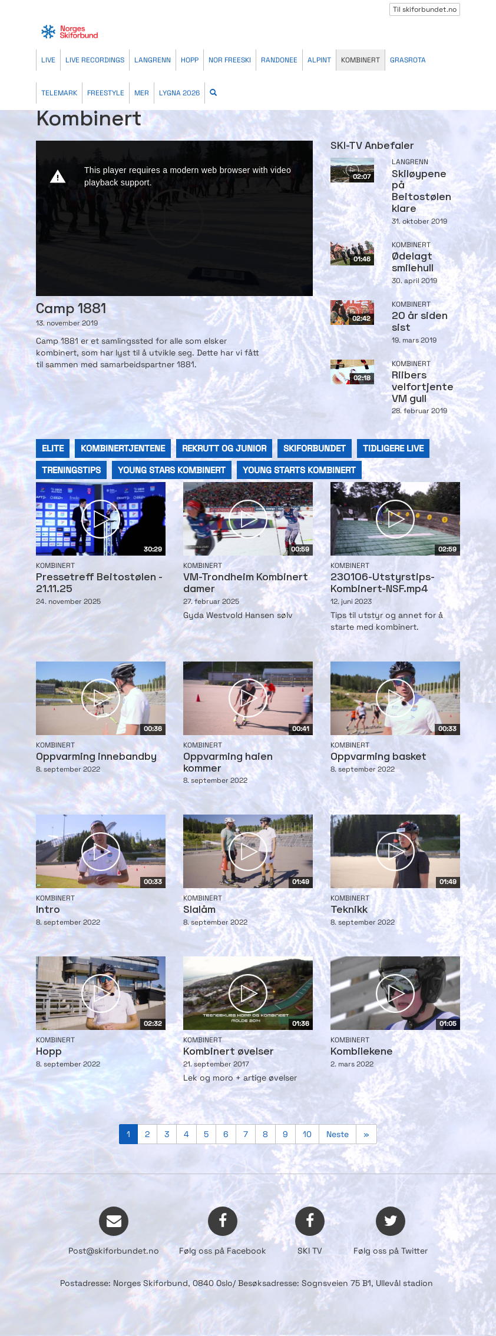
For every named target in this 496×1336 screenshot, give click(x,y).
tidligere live (393, 448)
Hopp (190, 60)
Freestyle (105, 93)
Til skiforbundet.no (425, 9)
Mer (141, 93)
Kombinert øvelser (228, 1052)
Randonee (279, 60)
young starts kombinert (299, 470)
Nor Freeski (230, 60)
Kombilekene (361, 1052)
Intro (48, 910)
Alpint (319, 60)
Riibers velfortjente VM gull (423, 387)
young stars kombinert (172, 470)
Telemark (59, 93)
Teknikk (349, 910)
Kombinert (360, 60)
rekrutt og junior (224, 448)
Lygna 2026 (179, 93)
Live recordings (94, 60)
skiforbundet (314, 448)
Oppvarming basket (378, 757)
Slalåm (199, 910)
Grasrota (408, 60)
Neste (337, 1134)
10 (307, 1134)
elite (53, 448)
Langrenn (152, 60)
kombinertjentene (123, 448)
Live (48, 60)
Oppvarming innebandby (96, 757)
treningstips (71, 470)
